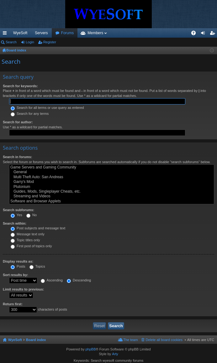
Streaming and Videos (112, 196)
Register (49, 42)
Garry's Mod (112, 181)
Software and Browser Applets (112, 201)
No (31, 215)
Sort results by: (15, 275)
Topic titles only (25, 240)
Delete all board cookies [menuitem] (164, 340)
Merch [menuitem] (160, 33)
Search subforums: (18, 210)
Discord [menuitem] (75, 33)
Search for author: (18, 122)
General (112, 172)
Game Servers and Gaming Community (112, 167)
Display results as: (18, 261)
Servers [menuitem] (41, 33)
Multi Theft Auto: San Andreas (112, 177)
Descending (79, 280)
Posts (18, 266)
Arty (115, 354)
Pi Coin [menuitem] (179, 33)
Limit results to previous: (23, 289)
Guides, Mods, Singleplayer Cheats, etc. (112, 191)
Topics (37, 266)
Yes (16, 215)
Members (129, 33)
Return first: (13, 304)
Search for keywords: (20, 86)
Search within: (14, 223)
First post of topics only (31, 246)
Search (11, 42)
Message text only (28, 234)
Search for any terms (30, 113)
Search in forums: (17, 157)
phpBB (90, 349)
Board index (36, 340)
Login (30, 42)
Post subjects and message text (38, 228)
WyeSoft (20, 33)
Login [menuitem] (204, 34)
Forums (101, 33)
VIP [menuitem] (58, 33)
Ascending (52, 280)
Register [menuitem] (213, 34)
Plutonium (112, 186)
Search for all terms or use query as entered (47, 107)
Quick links (6, 34)
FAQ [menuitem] (195, 34)
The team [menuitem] (130, 340)
